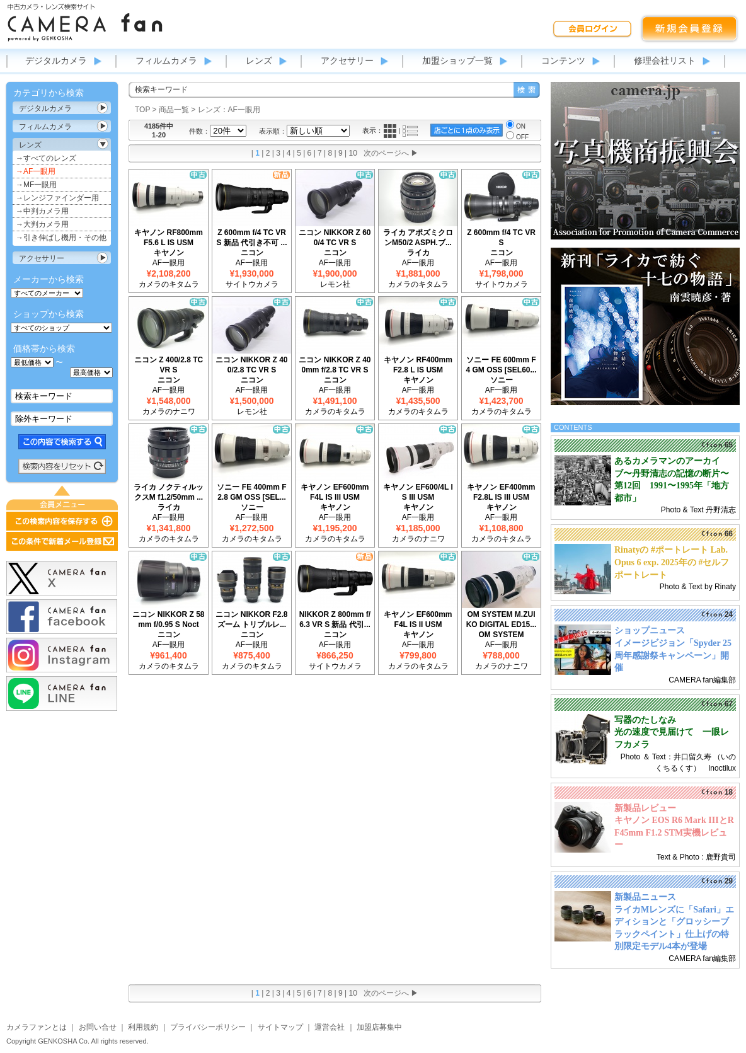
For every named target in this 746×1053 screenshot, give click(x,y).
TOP (142, 109)
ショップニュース (649, 630)
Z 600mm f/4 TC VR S (501, 237)
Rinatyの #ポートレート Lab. (671, 550)
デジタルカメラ (56, 60)
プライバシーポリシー (208, 1027)
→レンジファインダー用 (57, 197)
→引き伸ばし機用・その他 (61, 237)
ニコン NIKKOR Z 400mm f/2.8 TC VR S (334, 364)
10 (353, 153)
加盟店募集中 (379, 1027)
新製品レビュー (645, 808)
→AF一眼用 (35, 171)
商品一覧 (174, 109)
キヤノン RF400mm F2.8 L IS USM (418, 364)
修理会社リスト (665, 60)
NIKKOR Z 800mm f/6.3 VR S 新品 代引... (334, 619)
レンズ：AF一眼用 (229, 109)
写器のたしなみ (645, 720)
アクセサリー (347, 60)
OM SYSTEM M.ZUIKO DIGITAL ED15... (501, 619)
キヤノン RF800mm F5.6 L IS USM (168, 237)
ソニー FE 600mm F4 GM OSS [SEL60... (501, 364)
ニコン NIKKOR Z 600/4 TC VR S (334, 237)
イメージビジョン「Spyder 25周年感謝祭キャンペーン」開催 (673, 655)
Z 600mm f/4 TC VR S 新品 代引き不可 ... (251, 237)
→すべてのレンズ (46, 158)
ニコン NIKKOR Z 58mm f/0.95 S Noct (168, 619)
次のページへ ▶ (391, 153)
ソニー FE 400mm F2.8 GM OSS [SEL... (251, 492)
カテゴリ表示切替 (103, 108)
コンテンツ (563, 60)
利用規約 (143, 1027)
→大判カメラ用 (42, 224)
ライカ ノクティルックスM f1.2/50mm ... (169, 492)
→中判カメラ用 (42, 211)
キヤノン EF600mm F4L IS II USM (418, 619)
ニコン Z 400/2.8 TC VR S (168, 364)
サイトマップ (280, 1027)
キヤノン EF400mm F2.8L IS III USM (501, 492)
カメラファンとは (36, 1027)
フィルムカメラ (166, 60)
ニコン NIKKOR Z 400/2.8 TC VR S (251, 364)
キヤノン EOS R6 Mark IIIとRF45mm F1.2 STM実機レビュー (674, 832)
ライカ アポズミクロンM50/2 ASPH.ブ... (418, 237)
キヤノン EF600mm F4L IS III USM (335, 492)
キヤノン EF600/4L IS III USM (417, 492)
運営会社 (329, 1027)
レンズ (259, 60)
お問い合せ (98, 1027)
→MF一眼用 (36, 184)
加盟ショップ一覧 (457, 60)
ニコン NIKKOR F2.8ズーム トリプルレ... (251, 619)
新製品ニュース (645, 897)
